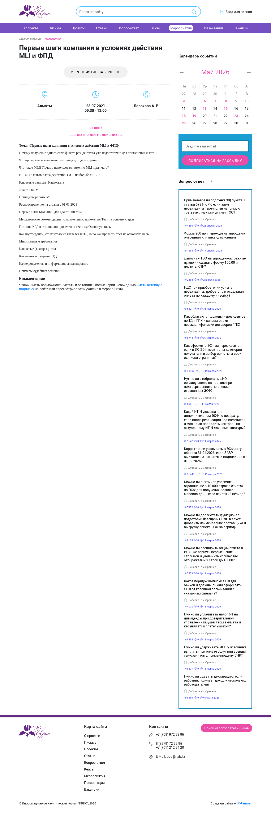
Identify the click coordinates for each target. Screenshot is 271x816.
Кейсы (155, 28)
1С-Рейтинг (244, 803)
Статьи (101, 28)
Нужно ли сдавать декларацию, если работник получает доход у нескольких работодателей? (215, 680)
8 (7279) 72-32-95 (169, 743)
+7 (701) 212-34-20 (170, 747)
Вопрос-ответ (128, 28)
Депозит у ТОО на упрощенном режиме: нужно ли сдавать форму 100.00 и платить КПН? (215, 262)
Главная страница (31, 38)
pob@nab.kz (176, 756)
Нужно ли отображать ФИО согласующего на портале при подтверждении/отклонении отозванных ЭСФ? (208, 384)
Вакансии (241, 28)
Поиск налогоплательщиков (226, 728)
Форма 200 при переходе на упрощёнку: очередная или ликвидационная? (215, 235)
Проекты (78, 28)
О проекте (30, 28)
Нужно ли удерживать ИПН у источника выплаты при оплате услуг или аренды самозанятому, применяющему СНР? (215, 651)
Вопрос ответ (195, 181)
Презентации (212, 28)
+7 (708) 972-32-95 (170, 734)
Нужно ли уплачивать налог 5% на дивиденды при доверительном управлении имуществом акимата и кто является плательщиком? (212, 620)
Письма (55, 28)
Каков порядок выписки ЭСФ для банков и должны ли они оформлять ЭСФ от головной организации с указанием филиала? (213, 587)
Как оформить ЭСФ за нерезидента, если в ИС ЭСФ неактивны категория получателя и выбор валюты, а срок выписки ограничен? (213, 351)
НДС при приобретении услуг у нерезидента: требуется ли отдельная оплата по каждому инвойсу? (214, 291)
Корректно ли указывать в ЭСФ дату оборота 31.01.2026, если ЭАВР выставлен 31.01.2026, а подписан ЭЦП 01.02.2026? (215, 454)
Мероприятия (181, 28)
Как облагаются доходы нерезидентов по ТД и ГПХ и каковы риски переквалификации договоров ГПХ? (214, 320)
